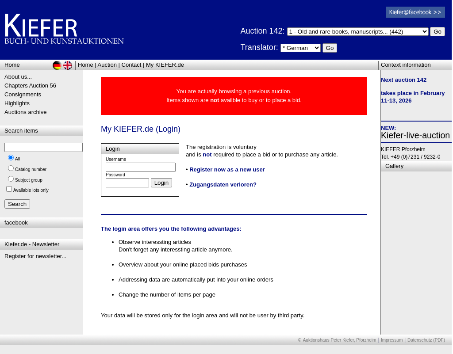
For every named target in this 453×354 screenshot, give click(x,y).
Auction (107, 64)
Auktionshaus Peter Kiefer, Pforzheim (339, 340)
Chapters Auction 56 (30, 85)
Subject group (28, 180)
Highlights (17, 103)
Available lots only (31, 190)
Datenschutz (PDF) (426, 340)
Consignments (22, 94)
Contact (132, 64)
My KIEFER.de (165, 64)
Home (85, 64)
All (17, 158)
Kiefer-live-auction (415, 135)
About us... (18, 76)
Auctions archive (25, 112)
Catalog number (30, 169)
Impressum (392, 340)
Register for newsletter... (35, 256)
